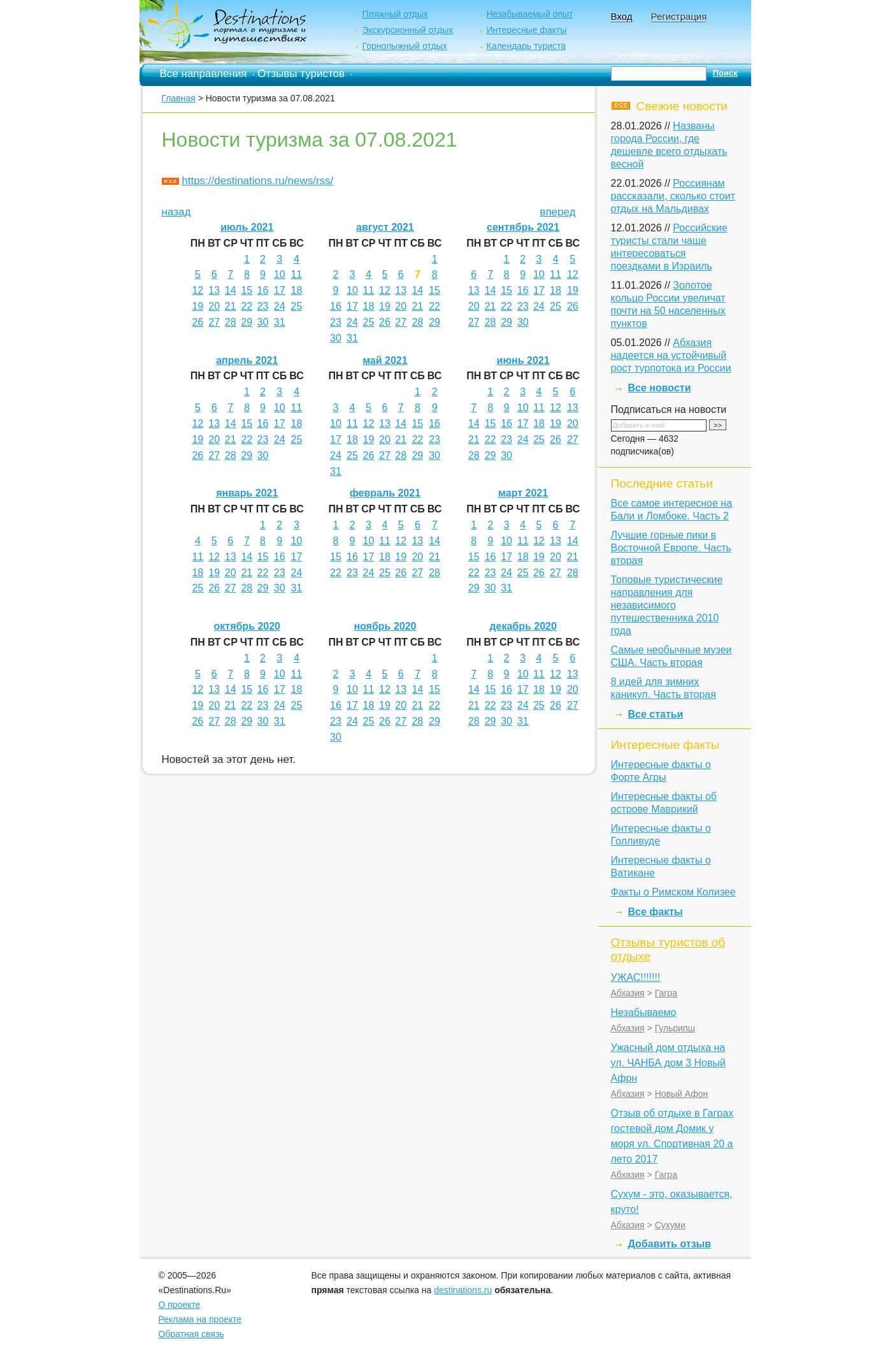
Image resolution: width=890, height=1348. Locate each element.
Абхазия (628, 993)
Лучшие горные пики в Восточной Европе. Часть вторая (671, 548)
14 (230, 290)
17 (279, 290)
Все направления (203, 74)
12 (197, 290)
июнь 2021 (523, 360)
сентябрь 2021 (523, 227)
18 (297, 290)
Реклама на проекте (200, 1319)
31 (279, 322)
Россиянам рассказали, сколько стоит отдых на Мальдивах (673, 196)
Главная (179, 98)
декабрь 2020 (523, 626)
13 (214, 290)
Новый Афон (681, 1094)
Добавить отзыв (670, 1243)
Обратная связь (191, 1334)
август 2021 (385, 227)
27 (214, 322)
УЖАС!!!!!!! (636, 977)
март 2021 (523, 493)
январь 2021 (247, 493)
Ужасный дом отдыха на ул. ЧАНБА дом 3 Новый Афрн (668, 1062)
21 (230, 306)
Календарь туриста (526, 46)
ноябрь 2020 (385, 626)
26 (197, 322)
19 (197, 306)
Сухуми (670, 1225)
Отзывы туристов (301, 74)
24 (279, 306)
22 (246, 306)
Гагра (666, 993)
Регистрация (679, 16)
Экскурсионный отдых (407, 30)
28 (230, 322)
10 (279, 274)
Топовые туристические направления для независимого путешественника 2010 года (667, 605)
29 (246, 322)
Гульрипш (675, 1028)
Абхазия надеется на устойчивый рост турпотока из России (671, 355)
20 (214, 306)
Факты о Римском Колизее (673, 892)
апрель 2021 (247, 360)
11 (297, 274)
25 (297, 306)
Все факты (655, 911)
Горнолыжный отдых (404, 46)
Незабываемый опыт (529, 14)
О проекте (180, 1305)
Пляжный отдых (394, 14)
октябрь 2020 (247, 626)
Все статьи (656, 714)
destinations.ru (463, 1290)
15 (246, 290)
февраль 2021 (385, 493)
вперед (557, 212)
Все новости (659, 387)
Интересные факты (526, 30)
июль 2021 (246, 227)
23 (263, 306)
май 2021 (384, 360)
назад (176, 212)
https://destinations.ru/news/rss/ (257, 181)
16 (263, 290)
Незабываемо (644, 1012)
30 (263, 322)
